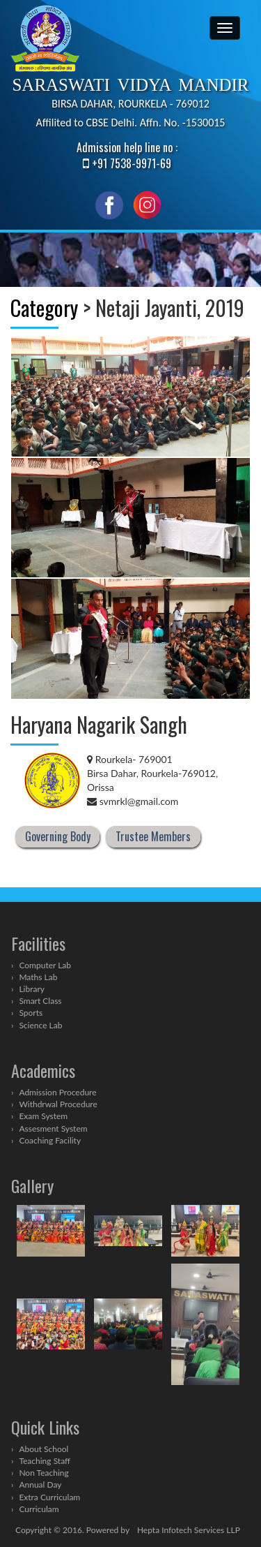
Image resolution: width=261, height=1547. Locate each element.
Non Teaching (43, 1472)
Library (32, 989)
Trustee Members (153, 837)
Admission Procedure (57, 1092)
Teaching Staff (44, 1461)
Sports (30, 1012)
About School (43, 1449)
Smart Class (40, 1000)
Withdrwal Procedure (58, 1104)
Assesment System (53, 1128)
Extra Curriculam (49, 1497)
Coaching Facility (50, 1140)
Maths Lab (38, 977)
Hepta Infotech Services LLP (188, 1530)
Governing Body (57, 837)
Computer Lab (45, 965)
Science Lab (40, 1025)
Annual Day (40, 1484)
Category (44, 307)
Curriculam (38, 1509)
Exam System (43, 1116)
